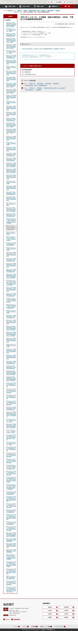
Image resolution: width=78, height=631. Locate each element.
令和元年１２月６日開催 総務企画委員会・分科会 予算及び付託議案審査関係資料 (11, 340)
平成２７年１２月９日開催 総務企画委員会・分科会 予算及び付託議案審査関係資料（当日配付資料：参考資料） (11, 589)
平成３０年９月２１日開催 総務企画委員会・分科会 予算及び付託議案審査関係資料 (11, 403)
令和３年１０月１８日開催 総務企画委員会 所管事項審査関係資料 (11, 244)
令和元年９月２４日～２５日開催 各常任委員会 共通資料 (11, 345)
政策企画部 (40, 83)
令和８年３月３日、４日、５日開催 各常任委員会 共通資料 (11, 30)
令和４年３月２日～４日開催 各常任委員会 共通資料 (11, 204)
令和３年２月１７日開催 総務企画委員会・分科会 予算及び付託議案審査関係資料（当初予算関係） (11, 276)
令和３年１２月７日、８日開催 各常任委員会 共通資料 (11, 233)
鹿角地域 (50, 607)
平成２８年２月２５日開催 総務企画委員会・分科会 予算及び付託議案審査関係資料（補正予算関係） (11, 571)
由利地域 (50, 614)
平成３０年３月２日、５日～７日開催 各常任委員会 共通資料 (11, 420)
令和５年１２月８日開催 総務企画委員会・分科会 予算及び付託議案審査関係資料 (11, 138)
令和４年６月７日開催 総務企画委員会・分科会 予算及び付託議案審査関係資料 (11, 198)
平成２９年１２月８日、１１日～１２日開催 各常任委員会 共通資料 (11, 431)
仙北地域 (66, 614)
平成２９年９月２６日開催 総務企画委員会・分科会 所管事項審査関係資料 (11, 449)
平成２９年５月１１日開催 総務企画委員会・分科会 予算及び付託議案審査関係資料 (11, 473)
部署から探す (40, 6)
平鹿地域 (50, 617)
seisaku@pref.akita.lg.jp (30, 74)
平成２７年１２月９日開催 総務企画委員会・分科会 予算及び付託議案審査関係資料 (11, 583)
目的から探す (26, 6)
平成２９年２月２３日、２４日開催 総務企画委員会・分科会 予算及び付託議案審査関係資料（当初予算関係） (11, 487)
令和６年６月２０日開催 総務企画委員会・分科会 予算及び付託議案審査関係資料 (11, 114)
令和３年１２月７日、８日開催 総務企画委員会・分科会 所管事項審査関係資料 (11, 238)
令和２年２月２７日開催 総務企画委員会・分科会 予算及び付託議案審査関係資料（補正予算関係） (11, 334)
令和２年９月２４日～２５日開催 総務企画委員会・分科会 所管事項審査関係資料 (11, 300)
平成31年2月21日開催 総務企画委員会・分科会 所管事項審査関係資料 (11, 367)
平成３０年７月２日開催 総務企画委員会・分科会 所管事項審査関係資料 (11, 408)
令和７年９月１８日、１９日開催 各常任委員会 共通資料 (11, 67)
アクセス (7, 619)
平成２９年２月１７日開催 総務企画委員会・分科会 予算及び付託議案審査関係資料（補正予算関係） (11, 499)
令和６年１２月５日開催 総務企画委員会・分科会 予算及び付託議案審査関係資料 (11, 97)
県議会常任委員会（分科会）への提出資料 (37, 10)
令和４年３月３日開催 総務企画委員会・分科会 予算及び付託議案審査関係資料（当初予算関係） (11, 209)
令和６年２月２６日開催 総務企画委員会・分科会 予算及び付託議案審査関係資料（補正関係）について (11, 131)
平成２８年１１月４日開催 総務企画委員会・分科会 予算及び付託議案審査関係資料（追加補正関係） (11, 517)
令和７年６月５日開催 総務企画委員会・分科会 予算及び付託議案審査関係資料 (11, 79)
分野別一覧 (19, 10)
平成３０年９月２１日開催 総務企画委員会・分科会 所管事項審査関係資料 (11, 397)
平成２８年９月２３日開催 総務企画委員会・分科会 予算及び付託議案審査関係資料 (11, 528)
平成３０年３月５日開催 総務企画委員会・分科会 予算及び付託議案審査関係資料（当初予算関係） (11, 426)
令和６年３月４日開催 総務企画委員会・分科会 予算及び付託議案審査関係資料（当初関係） (11, 125)
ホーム (14, 10)
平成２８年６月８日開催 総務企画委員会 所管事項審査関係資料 (11, 540)
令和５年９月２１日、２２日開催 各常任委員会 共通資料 (11, 143)
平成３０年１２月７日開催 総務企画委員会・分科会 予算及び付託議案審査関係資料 (11, 391)
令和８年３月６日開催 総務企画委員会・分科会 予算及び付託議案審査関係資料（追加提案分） (11, 24)
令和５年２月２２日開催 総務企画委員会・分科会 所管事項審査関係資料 (11, 159)
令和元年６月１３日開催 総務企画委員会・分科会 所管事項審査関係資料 (11, 362)
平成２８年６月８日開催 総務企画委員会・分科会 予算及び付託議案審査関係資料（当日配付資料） (11, 534)
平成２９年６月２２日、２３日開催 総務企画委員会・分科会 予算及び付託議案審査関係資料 (11, 467)
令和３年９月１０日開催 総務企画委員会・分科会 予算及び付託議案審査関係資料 (11, 254)
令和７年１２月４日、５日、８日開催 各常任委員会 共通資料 (11, 51)
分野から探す (12, 6)
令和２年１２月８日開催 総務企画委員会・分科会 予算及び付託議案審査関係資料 (11, 289)
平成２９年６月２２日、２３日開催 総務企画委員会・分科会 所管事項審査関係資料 (11, 461)
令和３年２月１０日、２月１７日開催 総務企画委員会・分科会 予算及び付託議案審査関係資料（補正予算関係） (11, 283)
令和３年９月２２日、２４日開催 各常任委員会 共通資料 (11, 249)
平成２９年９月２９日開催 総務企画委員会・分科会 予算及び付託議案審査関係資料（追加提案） (11, 437)
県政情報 (25, 10)
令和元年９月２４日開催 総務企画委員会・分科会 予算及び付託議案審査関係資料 (11, 351)
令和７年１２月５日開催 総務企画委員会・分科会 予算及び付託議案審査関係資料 (11, 62)
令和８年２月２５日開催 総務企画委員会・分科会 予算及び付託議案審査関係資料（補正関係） (11, 46)
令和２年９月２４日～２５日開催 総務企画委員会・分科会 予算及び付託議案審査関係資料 (11, 306)
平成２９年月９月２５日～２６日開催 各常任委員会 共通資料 (11, 443)
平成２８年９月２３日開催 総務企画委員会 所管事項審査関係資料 (11, 523)
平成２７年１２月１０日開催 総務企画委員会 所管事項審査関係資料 (11, 577)
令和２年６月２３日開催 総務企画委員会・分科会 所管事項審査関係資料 (11, 316)
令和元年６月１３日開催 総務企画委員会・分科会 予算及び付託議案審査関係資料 (11, 357)
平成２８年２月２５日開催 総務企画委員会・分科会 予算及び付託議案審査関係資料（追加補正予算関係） (11, 564)
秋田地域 (66, 610)
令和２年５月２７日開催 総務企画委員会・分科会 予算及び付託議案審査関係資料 (11, 322)
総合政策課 (48, 83)
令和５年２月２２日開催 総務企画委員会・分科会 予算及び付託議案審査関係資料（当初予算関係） (11, 165)
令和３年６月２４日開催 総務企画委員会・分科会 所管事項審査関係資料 (11, 259)
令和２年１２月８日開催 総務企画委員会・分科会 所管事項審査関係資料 (11, 294)
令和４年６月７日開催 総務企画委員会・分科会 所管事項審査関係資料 (11, 193)
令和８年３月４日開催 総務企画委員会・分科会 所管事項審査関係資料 (11, 35)
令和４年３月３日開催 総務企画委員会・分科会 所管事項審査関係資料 (11, 215)
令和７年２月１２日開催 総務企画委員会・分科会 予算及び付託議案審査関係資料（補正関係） (11, 91)
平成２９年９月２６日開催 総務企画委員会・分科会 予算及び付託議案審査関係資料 (11, 455)
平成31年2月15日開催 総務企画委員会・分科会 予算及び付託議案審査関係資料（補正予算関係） (11, 372)
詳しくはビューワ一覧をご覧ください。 (31, 56)
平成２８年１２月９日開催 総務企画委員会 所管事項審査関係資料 (11, 511)
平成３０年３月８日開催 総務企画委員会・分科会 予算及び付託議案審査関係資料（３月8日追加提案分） (11, 414)
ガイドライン (23, 626)
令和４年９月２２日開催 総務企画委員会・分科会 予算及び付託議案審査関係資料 (11, 188)
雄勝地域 (66, 617)
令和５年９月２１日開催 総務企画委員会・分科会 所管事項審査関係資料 (11, 154)
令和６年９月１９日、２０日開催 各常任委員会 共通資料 (11, 102)
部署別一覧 (32, 83)
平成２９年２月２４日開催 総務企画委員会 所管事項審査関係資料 (11, 493)
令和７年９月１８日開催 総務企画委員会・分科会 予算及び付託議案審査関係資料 (11, 73)
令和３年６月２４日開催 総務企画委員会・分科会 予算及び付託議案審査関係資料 (11, 265)
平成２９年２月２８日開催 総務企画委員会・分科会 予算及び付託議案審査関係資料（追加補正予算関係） (11, 480)
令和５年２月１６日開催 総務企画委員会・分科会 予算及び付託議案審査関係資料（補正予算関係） (11, 171)
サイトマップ (13, 626)
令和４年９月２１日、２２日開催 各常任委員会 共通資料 (11, 182)
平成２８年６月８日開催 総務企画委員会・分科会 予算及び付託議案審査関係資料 (11, 545)
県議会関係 (56, 83)
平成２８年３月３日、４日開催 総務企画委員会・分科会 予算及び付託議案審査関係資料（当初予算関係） (11, 557)
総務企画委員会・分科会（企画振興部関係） (37, 85)
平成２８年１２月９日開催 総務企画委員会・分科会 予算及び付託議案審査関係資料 (11, 505)
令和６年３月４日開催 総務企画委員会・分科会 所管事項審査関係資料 (11, 119)
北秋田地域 (66, 607)
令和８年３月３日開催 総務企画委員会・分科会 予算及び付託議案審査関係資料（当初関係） (11, 40)
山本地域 (50, 610)
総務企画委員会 (50, 10)
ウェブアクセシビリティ (60, 626)
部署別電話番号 (16, 619)
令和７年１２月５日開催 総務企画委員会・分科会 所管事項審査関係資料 (11, 56)
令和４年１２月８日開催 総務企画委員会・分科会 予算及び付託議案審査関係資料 (11, 177)
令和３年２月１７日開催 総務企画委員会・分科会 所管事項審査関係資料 (11, 270)
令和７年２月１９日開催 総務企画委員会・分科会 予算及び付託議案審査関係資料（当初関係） (11, 85)
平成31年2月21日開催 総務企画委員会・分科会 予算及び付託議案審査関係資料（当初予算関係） (11, 378)
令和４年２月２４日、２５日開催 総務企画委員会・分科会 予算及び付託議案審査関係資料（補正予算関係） (11, 221)
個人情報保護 (33, 626)
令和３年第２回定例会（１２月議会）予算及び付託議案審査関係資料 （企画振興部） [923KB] (42, 48)
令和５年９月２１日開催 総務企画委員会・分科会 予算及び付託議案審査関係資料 (11, 149)
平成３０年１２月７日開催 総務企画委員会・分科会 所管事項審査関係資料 (11, 385)
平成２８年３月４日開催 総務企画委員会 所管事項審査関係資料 (11, 551)
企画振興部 (57, 10)
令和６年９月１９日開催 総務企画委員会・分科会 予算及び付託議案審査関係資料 (11, 108)
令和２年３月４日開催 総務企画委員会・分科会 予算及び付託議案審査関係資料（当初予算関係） (11, 328)
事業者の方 (55, 6)
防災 (69, 6)
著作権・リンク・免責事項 (45, 626)
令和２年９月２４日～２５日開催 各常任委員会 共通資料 (11, 311)
